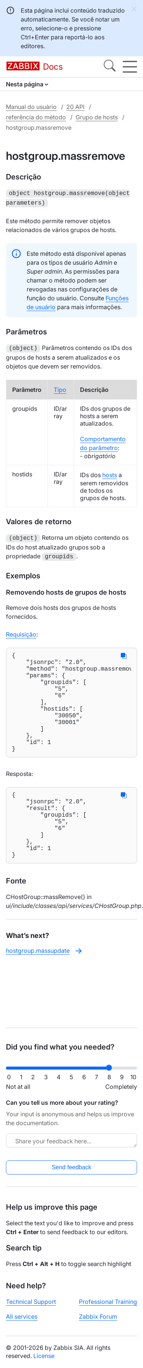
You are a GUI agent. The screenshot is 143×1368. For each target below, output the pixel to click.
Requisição (21, 630)
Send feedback (72, 1167)
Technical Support (31, 1301)
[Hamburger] (130, 67)
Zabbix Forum (98, 1316)
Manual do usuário (31, 106)
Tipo (60, 387)
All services (21, 1316)
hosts (109, 472)
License (43, 1355)
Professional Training (108, 1301)
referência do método (36, 117)
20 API (75, 106)
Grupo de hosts (97, 117)
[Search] (110, 67)
